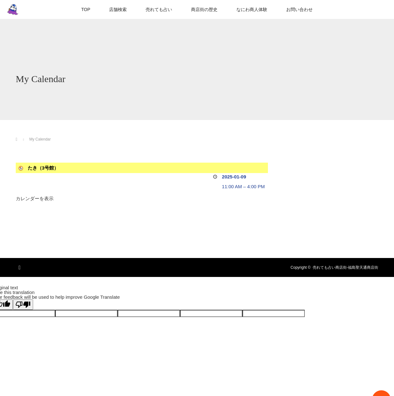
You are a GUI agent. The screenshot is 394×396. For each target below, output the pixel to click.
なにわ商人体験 (251, 9)
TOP (85, 9)
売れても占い (159, 9)
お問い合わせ (299, 9)
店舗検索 (118, 9)
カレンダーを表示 (35, 198)
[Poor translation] (23, 304)
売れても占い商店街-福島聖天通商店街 (345, 267)
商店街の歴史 (204, 9)
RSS (20, 266)
